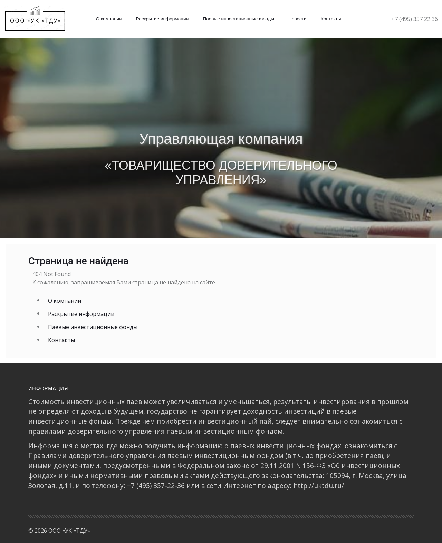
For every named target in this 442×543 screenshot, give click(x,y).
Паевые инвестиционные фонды (238, 18)
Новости (297, 18)
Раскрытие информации (162, 18)
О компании (109, 18)
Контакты (331, 18)
